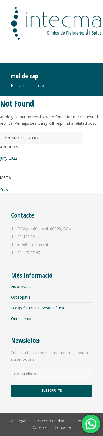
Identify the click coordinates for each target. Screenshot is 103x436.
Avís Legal (17, 420)
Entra (4, 189)
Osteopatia (21, 297)
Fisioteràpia (21, 286)
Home (16, 85)
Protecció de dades (51, 420)
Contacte (63, 427)
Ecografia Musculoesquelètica (37, 307)
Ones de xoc (22, 318)
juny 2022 (8, 158)
